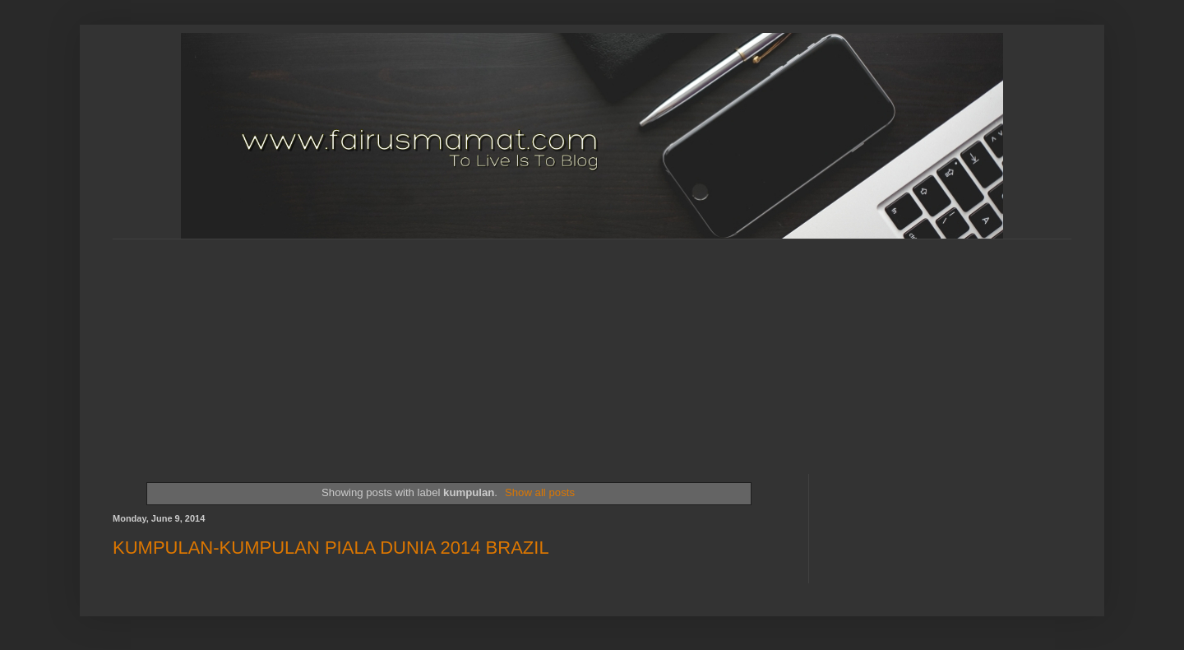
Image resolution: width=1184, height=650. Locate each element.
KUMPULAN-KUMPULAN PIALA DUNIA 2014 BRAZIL (331, 547)
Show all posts (540, 492)
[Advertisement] (511, 342)
